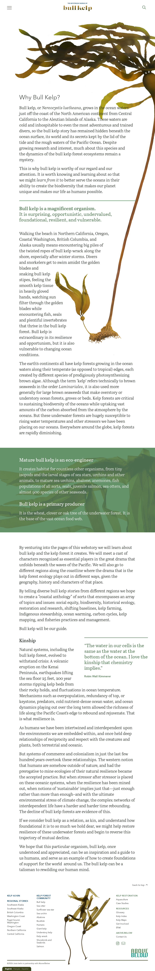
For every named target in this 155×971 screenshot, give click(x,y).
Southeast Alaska (15, 908)
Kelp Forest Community (44, 897)
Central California (15, 934)
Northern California (16, 930)
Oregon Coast (14, 926)
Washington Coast (16, 916)
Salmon (40, 946)
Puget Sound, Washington (13, 921)
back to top (138, 885)
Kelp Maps (121, 920)
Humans (40, 924)
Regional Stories (17, 901)
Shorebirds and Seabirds (44, 941)
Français (16, 969)
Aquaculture (122, 899)
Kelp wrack (42, 936)
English (8, 969)
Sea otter (41, 905)
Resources (122, 908)
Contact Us (121, 936)
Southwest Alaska (15, 904)
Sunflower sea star (45, 909)
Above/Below (124, 933)
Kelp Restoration (127, 895)
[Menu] (9, 7)
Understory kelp (44, 932)
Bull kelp (41, 902)
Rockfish (41, 921)
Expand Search (144, 7)
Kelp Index (121, 916)
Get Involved (122, 923)
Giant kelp (42, 928)
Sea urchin (42, 913)
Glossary (120, 912)
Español (25, 969)
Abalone (41, 917)
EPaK (118, 927)
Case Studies (122, 903)
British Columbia (15, 912)
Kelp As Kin (13, 895)
